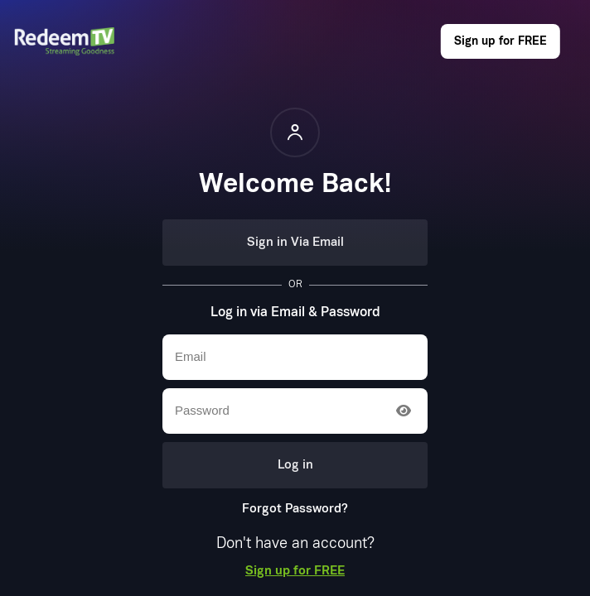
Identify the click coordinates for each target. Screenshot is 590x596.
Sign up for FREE (500, 41)
